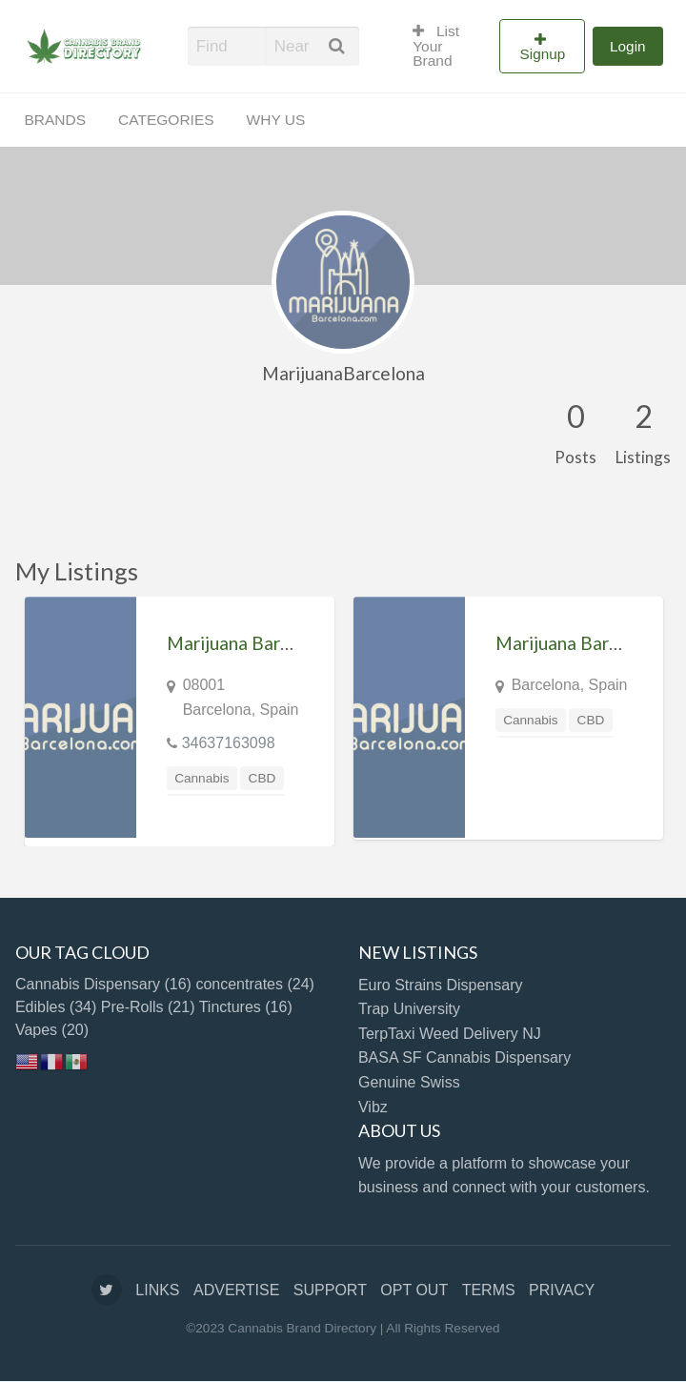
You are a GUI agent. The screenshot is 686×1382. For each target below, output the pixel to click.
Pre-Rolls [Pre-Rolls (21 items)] (148, 1007)
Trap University (409, 1009)
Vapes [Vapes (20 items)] (52, 1030)
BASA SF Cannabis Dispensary (464, 1057)
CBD (262, 778)
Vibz (373, 1107)
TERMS (488, 1290)
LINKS (157, 1290)
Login (627, 46)
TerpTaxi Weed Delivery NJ (449, 1034)
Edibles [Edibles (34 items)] (55, 1007)
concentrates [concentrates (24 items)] (254, 984)
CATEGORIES (165, 120)
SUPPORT (330, 1290)
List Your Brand (436, 46)
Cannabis (201, 778)
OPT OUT (414, 1290)
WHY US (276, 120)
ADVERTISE (236, 1290)
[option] (179, 721)
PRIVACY (562, 1290)
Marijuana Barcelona (250, 643)
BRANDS (56, 120)
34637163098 (228, 743)
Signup (543, 54)
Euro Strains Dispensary (440, 985)
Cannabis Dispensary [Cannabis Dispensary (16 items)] (103, 984)
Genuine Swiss (409, 1082)
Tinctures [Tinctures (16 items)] (246, 1007)
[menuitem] (447, 45)
